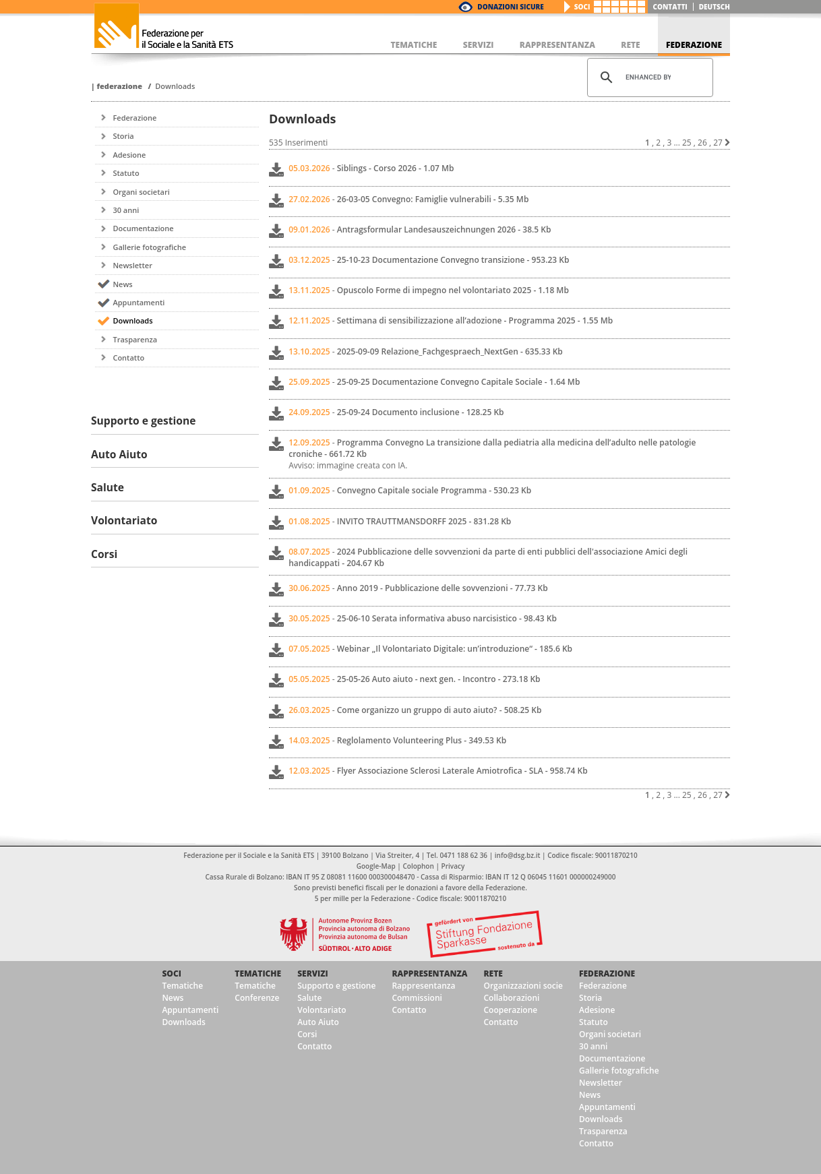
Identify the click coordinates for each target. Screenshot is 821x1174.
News (122, 284)
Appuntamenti (138, 302)
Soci (582, 6)
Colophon (417, 866)
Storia (123, 136)
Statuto (126, 173)
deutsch (714, 7)
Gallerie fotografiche (149, 247)
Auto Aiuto (318, 1022)
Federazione (119, 86)
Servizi (312, 973)
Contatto (128, 357)
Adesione (129, 155)
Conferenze (257, 997)
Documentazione (143, 228)
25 (687, 142)
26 (702, 142)
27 (718, 142)
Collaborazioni (511, 997)
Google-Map (376, 866)
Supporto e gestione (336, 985)
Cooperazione (510, 1010)
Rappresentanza (429, 973)
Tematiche (182, 985)
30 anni (126, 210)
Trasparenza (135, 339)
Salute (309, 997)
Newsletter (132, 265)
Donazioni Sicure (510, 6)
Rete (492, 973)
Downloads (175, 86)
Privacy (453, 866)
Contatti (670, 7)
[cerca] (648, 77)
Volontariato (321, 1010)
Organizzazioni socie (523, 985)
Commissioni (417, 997)
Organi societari (141, 192)
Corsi (307, 1034)
